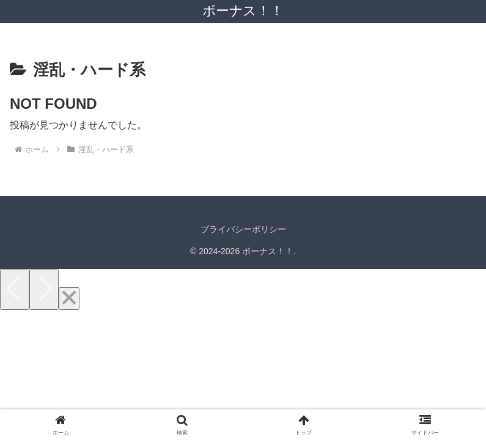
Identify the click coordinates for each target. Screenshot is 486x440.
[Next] (44, 289)
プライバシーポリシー (243, 229)
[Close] (69, 298)
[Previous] (14, 289)
